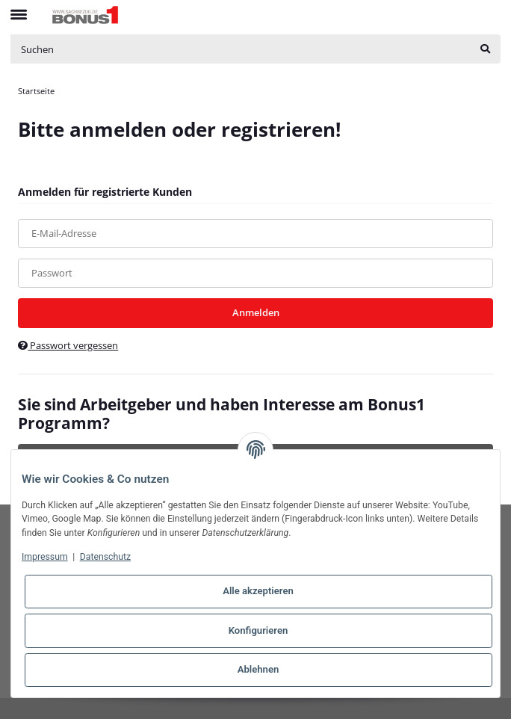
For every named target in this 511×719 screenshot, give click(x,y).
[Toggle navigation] (18, 8)
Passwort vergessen (68, 345)
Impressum (45, 557)
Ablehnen (258, 669)
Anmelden (255, 312)
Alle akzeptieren (258, 590)
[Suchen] (240, 49)
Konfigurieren (258, 630)
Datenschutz (105, 557)
